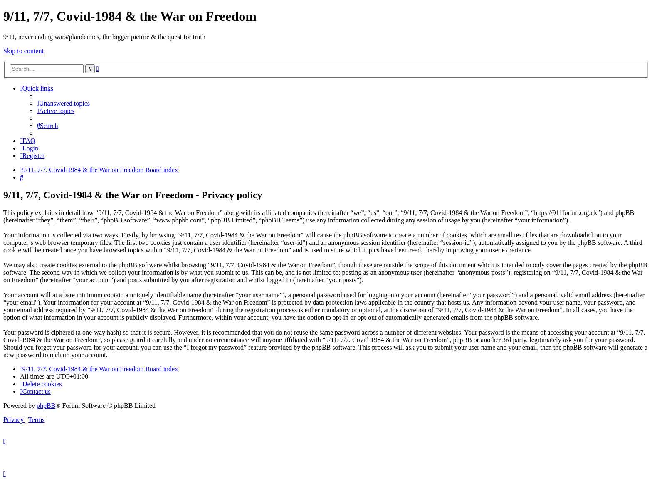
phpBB (46, 405)
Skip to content (23, 50)
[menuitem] (63, 103)
